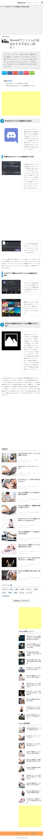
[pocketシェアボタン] (26, 72)
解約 (16, 589)
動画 (35, 589)
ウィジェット (10, 833)
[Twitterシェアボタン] (4, 72)
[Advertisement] (21, 22)
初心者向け (5, 596)
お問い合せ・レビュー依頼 (22, 833)
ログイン (29, 589)
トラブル (29, 592)
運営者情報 (33, 833)
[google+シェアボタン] (15, 72)
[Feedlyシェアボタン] (31, 72)
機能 (10, 592)
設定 (22, 589)
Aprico (22, 2)
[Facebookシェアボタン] (9, 72)
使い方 (4, 589)
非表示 (9, 81)
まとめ (21, 592)
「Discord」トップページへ (21, 600)
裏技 (15, 592)
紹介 (4, 592)
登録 (11, 589)
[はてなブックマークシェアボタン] (20, 72)
